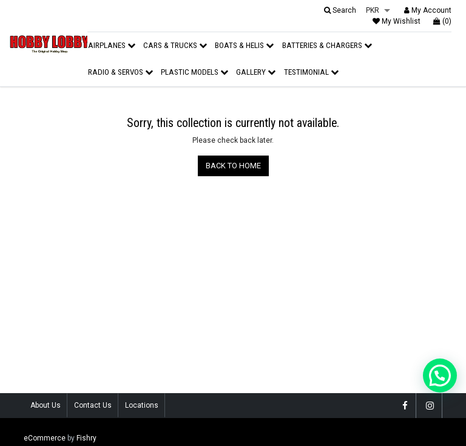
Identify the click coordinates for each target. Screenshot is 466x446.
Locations (141, 405)
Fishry (86, 438)
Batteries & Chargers (327, 45)
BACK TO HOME (233, 165)
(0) (442, 21)
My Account (427, 10)
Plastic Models (194, 72)
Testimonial (311, 72)
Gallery (255, 72)
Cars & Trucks (175, 45)
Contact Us (93, 405)
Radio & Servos (120, 72)
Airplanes (111, 45)
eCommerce (45, 438)
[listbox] (378, 11)
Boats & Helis (244, 45)
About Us (45, 405)
